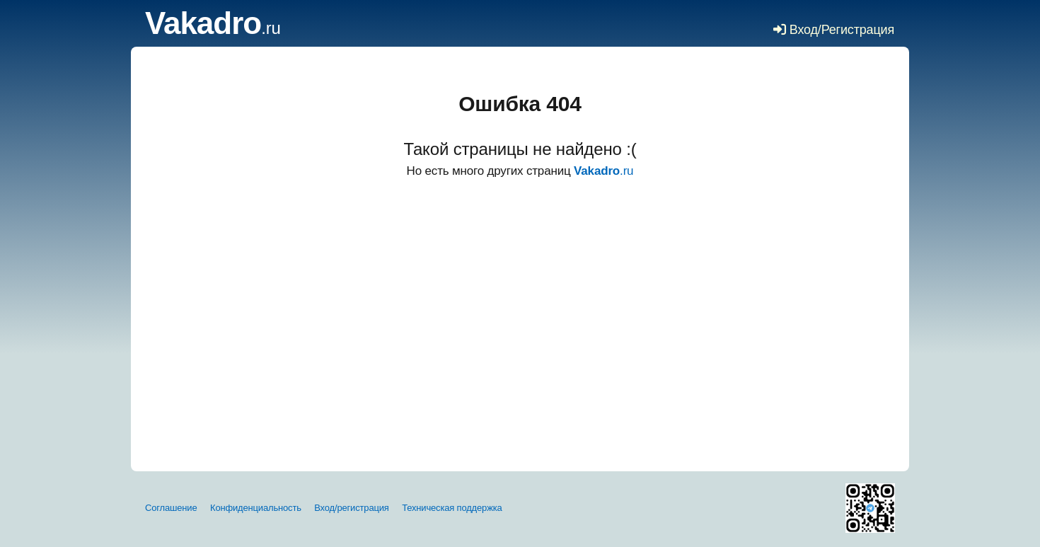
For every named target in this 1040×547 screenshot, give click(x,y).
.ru (213, 28)
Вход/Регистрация (833, 30)
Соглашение (171, 507)
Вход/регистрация (351, 507)
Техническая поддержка (452, 507)
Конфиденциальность (255, 507)
